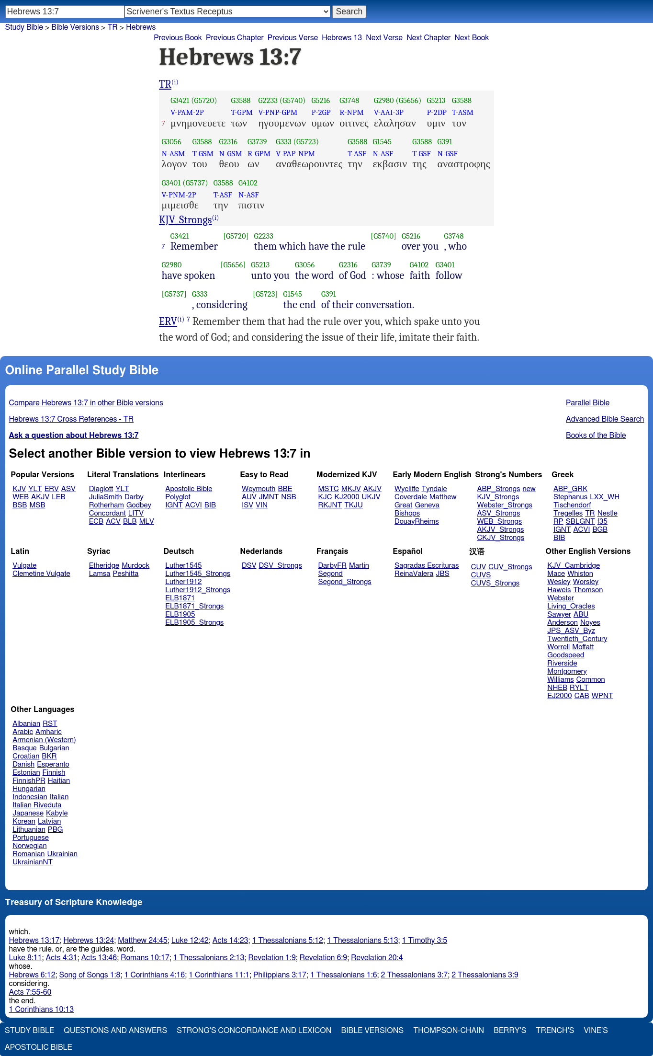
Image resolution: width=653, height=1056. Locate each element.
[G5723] (265, 293)
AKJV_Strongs (500, 529)
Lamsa (100, 573)
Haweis (559, 590)
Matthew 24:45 (142, 940)
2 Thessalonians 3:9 (484, 975)
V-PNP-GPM (277, 112)
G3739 (257, 141)
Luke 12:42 (190, 940)
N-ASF (382, 153)
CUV (478, 567)
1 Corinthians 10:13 (41, 1009)
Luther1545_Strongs (197, 573)
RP (558, 521)
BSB (19, 505)
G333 (283, 141)
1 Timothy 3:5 (425, 940)
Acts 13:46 (99, 958)
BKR (49, 756)
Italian (59, 797)
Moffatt (583, 647)
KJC (325, 497)
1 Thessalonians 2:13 (209, 958)
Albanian (26, 723)
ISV (247, 505)
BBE (285, 489)
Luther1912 (183, 581)
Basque (24, 748)
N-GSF (448, 153)
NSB (288, 497)
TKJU (353, 505)
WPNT (602, 696)
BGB (600, 529)
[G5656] (233, 264)
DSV (249, 565)
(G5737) (195, 182)
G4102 (248, 182)
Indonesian (29, 797)
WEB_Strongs (499, 521)
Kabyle (57, 813)
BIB (210, 505)
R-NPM (351, 112)
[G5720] (235, 236)
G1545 (381, 141)
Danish (23, 764)
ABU (581, 614)
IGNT (174, 505)
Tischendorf (572, 505)
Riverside (562, 663)
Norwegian (29, 845)
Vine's (596, 1030)
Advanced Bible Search (605, 419)
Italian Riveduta (36, 805)
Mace (556, 573)
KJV (19, 489)
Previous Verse (293, 38)
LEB (58, 497)
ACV (113, 521)
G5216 (320, 100)
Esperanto (53, 764)
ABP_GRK (570, 489)
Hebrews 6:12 (32, 975)
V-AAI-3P (389, 112)
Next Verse (384, 38)
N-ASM (173, 153)
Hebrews (141, 27)
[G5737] (174, 293)
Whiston (580, 573)
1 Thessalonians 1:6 (343, 975)
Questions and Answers (115, 1030)
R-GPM (259, 153)
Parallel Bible (587, 403)
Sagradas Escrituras (426, 565)
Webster (560, 598)
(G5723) (306, 141)
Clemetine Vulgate (41, 573)
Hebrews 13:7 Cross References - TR (71, 419)
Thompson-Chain (448, 1030)
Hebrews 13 (342, 38)
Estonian (26, 772)
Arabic (22, 731)
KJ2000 (347, 497)
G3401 (171, 182)
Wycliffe (406, 489)
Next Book (471, 38)
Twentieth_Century (577, 639)
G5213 (436, 100)
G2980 (384, 100)
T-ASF (357, 153)
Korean (23, 821)
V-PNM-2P (179, 194)
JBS (442, 573)
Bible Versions (75, 27)
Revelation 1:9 (271, 958)
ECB (96, 521)
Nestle (607, 513)
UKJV (371, 497)
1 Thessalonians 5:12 (287, 940)
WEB (20, 497)
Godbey (138, 505)
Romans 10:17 (145, 958)
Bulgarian (54, 748)
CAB (581, 696)
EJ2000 (559, 696)
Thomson (588, 590)
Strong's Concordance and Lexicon (254, 1030)
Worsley (585, 581)
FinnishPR (28, 780)
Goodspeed (565, 655)
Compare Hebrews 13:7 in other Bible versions (86, 403)
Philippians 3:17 (279, 975)
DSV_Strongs (280, 565)
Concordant (107, 513)
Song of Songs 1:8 (90, 975)
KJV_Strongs (185, 220)
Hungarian (28, 788)
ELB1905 (180, 614)
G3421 (179, 100)
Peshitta (126, 573)
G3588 (240, 100)
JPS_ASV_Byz (571, 630)
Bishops (407, 513)
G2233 (267, 100)
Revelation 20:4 (377, 958)
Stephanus (570, 497)
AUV (249, 497)
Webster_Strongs (504, 505)
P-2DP (437, 112)
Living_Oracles (571, 606)
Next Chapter (428, 38)
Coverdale (410, 497)
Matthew (443, 497)
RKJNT (330, 505)
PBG (55, 829)
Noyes (590, 622)
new (529, 489)
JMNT (269, 497)
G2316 (228, 141)
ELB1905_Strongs (194, 622)
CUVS (481, 575)
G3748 (349, 100)
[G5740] (383, 236)
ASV (68, 489)
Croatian (25, 756)
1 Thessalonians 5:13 (362, 940)
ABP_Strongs (498, 489)
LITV (136, 513)
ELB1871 (180, 598)
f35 (602, 521)
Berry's (510, 1030)
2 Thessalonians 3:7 (414, 975)
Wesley (558, 581)
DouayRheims (416, 521)
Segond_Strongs (345, 581)
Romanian (28, 854)
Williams (560, 679)
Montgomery (567, 671)
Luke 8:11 (25, 958)
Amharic (48, 731)
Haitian (59, 780)
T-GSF (421, 153)
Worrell (558, 647)
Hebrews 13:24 (88, 940)
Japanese (28, 813)
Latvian (49, 821)
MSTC (328, 489)
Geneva (427, 505)
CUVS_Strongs (495, 583)
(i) (175, 82)
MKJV (351, 489)
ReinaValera (413, 573)
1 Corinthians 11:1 (219, 975)
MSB (37, 505)
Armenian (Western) (44, 740)
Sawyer (559, 614)
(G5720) (204, 100)
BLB (130, 521)
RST (50, 723)
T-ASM (462, 112)
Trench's (555, 1030)
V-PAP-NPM (295, 153)
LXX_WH (604, 497)
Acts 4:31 (62, 958)
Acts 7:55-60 (30, 992)
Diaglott (101, 489)
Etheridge (104, 565)
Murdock (135, 565)
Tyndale (434, 489)
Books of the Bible (596, 435)
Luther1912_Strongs (197, 590)
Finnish (54, 772)
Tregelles (568, 513)
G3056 (171, 141)
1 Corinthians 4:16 (154, 975)
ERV (168, 321)
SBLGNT (580, 521)
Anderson (562, 622)
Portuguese (30, 837)
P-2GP (320, 112)
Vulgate (24, 565)
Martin (359, 565)
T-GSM (203, 153)
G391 (445, 141)
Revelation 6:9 (323, 958)
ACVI (193, 505)
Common (590, 679)
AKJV (40, 497)
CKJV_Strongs (500, 537)
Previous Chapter (235, 38)
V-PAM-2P (187, 112)
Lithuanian (28, 829)
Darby (134, 497)
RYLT (579, 687)
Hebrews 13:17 (34, 940)
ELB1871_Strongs (194, 606)
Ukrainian (62, 854)
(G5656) (409, 100)
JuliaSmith (105, 497)
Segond (330, 573)
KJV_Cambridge (573, 565)
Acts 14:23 (230, 940)
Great (403, 505)
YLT (35, 489)
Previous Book (178, 38)
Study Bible (24, 27)
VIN (262, 505)
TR (112, 27)
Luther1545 (183, 565)
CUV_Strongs (510, 567)
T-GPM (242, 112)
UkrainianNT (32, 862)
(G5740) (293, 100)
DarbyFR (332, 565)
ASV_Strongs (498, 513)
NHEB (557, 687)
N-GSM (230, 153)
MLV (146, 521)
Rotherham (106, 505)
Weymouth (259, 489)
